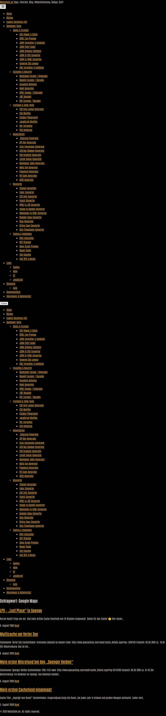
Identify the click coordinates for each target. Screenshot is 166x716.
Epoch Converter (27, 200)
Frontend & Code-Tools (23, 105)
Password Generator (28, 171)
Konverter (17, 183)
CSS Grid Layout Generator (31, 109)
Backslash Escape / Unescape (33, 75)
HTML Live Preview (27, 38)
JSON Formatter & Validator (32, 42)
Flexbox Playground (28, 117)
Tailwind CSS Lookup (28, 63)
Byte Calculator (26, 238)
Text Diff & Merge (27, 258)
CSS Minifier (25, 113)
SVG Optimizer (25, 129)
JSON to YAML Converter (30, 59)
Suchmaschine (13, 291)
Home (9, 13)
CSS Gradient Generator (30, 154)
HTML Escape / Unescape (30, 92)
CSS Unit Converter (28, 196)
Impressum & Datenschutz (18, 296)
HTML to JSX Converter (29, 204)
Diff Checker (25, 242)
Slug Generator (26, 221)
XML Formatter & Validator (31, 67)
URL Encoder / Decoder (30, 100)
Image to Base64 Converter (32, 208)
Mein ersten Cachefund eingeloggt (26, 689)
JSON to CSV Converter (29, 55)
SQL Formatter (25, 125)
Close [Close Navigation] (4, 303)
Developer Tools (13, 25)
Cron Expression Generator (31, 146)
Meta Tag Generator (28, 167)
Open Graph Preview (28, 246)
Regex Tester (25, 250)
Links (8, 262)
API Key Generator (27, 142)
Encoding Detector (28, 84)
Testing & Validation (22, 233)
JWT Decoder (25, 96)
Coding (16, 267)
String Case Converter (29, 225)
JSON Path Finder (27, 46)
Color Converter (26, 192)
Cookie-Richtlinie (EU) (16, 21)
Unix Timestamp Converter (31, 229)
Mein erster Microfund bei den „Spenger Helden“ (36, 661)
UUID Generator (26, 179)
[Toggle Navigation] (3, 6)
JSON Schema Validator (30, 50)
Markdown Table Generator (32, 163)
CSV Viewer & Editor (28, 34)
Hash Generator (26, 88)
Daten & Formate (21, 30)
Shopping (10, 283)
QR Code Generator (28, 175)
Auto (15, 287)
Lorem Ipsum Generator (30, 158)
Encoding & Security (22, 71)
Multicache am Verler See (19, 633)
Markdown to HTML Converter (33, 213)
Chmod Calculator (27, 188)
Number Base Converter (30, 217)
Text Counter (25, 254)
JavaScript (18, 279)
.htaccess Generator (29, 138)
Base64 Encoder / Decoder (31, 80)
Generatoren (19, 134)
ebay (15, 271)
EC (14, 275)
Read (16, 625)
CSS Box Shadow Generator (31, 150)
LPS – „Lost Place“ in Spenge (21, 610)
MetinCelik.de (7, 2)
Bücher (9, 17)
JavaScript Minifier (28, 121)
